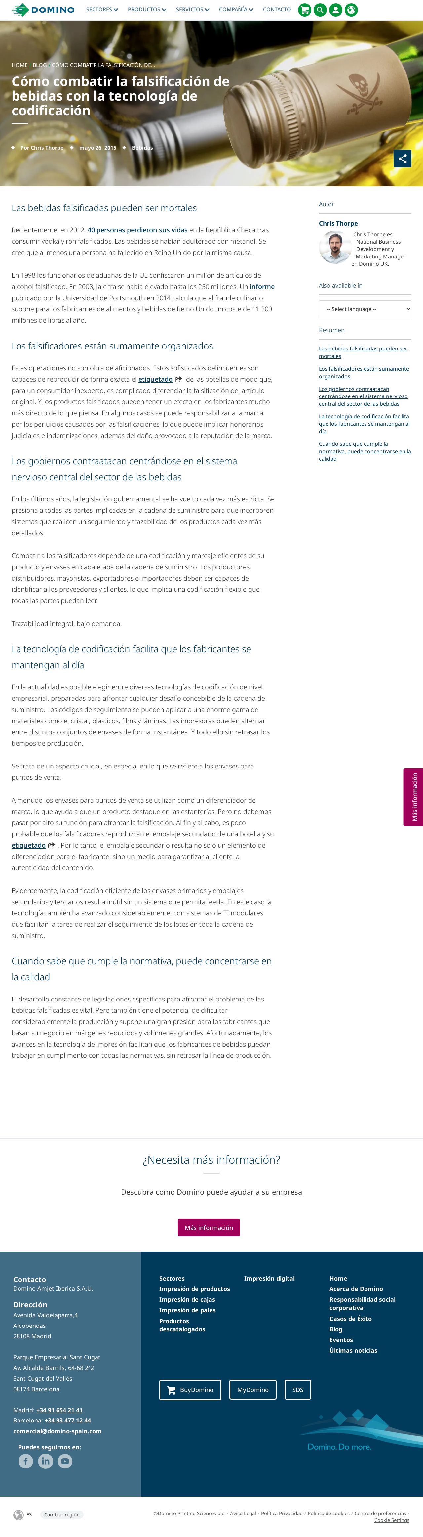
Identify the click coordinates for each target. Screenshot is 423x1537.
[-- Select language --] (365, 309)
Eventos (341, 1340)
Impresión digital (269, 1278)
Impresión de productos (194, 1289)
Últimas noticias (353, 1350)
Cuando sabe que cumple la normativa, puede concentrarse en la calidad (365, 451)
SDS (297, 1389)
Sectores (102, 9)
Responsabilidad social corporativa (362, 1303)
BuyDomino (190, 1390)
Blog (335, 1329)
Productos (147, 9)
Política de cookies (329, 1513)
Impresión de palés (187, 1310)
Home (338, 1278)
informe (262, 286)
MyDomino (253, 1389)
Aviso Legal (243, 1513)
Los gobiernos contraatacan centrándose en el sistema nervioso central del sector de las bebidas (363, 396)
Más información (209, 1227)
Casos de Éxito (350, 1319)
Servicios (193, 9)
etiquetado (155, 379)
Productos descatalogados (182, 1325)
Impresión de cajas (187, 1299)
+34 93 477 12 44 (68, 1420)
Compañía (236, 9)
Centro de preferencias (380, 1513)
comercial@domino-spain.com (57, 1431)
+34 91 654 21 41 (59, 1410)
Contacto (277, 9)
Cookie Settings (391, 1520)
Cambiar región (62, 1514)
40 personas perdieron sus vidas (138, 229)
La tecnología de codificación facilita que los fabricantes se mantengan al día (364, 424)
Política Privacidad (282, 1513)
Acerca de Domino (356, 1289)
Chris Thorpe (338, 223)
